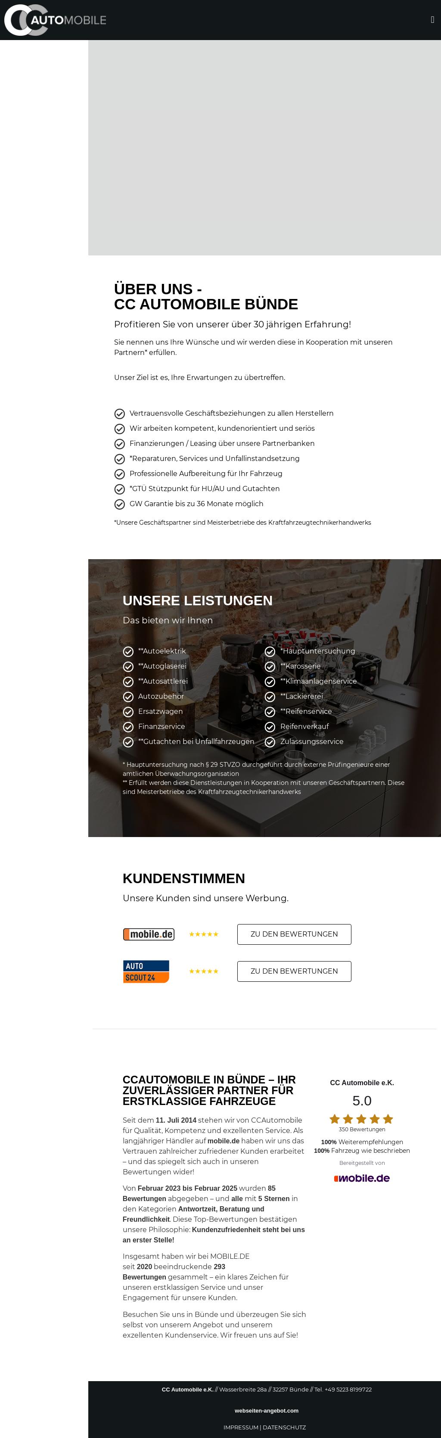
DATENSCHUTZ (284, 1427)
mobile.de (224, 1141)
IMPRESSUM (241, 1427)
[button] (433, 20)
